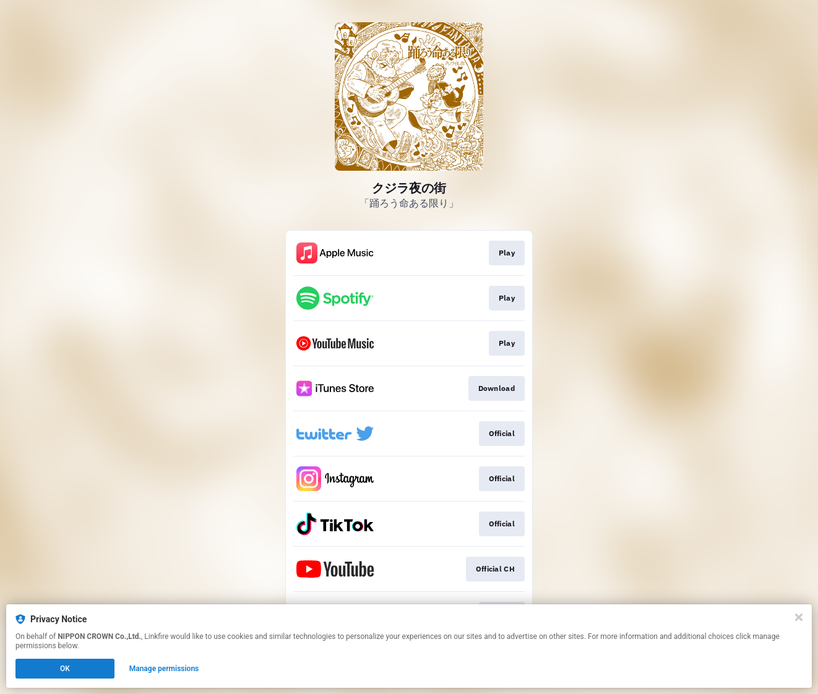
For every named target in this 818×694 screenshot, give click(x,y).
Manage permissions (164, 668)
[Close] (799, 617)
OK (65, 668)
